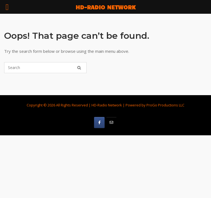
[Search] (79, 67)
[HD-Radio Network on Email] (111, 122)
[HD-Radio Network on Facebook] (99, 122)
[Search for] (45, 67)
